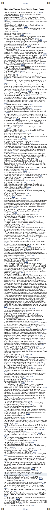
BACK (40, 12)
